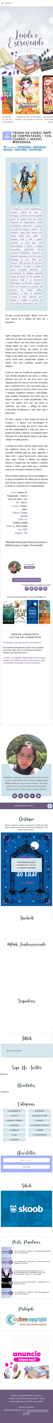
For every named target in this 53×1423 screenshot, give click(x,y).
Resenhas (7, 149)
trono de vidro (35, 149)
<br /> (38, 512)
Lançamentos (15, 1111)
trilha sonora (40, 1135)
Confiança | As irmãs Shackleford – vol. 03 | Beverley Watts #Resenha (16, 119)
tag (15, 1135)
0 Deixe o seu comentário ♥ (27, 580)
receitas (15, 1125)
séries (40, 1130)
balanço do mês (40, 1116)
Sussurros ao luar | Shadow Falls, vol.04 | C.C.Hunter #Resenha (26, 865)
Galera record (39, 147)
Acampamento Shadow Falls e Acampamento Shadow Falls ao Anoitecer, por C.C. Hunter (30, 1272)
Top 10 (15, 1116)
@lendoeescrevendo (14, 1051)
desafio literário (15, 1120)
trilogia (15, 1139)
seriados (15, 1130)
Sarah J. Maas (21, 149)
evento (41, 1120)
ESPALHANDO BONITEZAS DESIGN (36, 1411)
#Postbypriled (24, 147)
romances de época (41, 1125)
